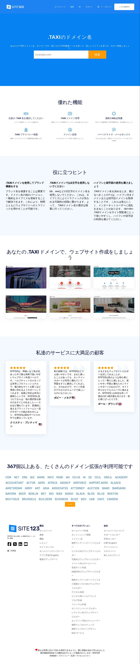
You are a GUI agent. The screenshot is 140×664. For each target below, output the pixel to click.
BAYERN (10, 493)
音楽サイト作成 (79, 567)
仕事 (110, 543)
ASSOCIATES (60, 488)
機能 (42, 539)
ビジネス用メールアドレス (84, 596)
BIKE (59, 493)
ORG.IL (108, 477)
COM (8, 477)
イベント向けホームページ (84, 563)
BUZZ (74, 499)
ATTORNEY (78, 488)
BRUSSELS (29, 499)
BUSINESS (61, 499)
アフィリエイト (111, 547)
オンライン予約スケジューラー (86, 621)
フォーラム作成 (79, 604)
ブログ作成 (77, 600)
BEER (22, 493)
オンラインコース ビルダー (84, 608)
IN (84, 477)
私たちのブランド (112, 555)
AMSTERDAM (13, 488)
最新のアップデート (49, 559)
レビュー (44, 543)
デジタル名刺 (78, 592)
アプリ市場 (49, 555)
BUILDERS (45, 499)
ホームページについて (114, 530)
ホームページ (60, 7)
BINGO (69, 493)
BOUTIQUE (12, 499)
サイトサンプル (47, 547)
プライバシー (64, 656)
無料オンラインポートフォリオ (86, 580)
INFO (50, 477)
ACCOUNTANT (14, 482)
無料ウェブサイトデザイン (84, 629)
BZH (83, 499)
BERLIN (33, 493)
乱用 (73, 656)
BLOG (91, 493)
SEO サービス (78, 633)
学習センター (110, 539)
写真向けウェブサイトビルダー (86, 559)
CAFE (100, 499)
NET (16, 477)
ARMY (28, 488)
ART (37, 488)
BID (51, 493)
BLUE (101, 493)
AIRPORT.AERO (98, 482)
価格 (72, 7)
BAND (106, 488)
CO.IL (98, 477)
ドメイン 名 (77, 539)
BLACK (80, 493)
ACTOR (30, 482)
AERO (41, 482)
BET (43, 493)
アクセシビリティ (83, 656)
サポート (89, 7)
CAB (92, 499)
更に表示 (70, 504)
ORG (24, 477)
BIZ (32, 477)
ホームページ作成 (80, 530)
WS (68, 477)
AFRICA (52, 482)
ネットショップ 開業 (81, 535)
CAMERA (112, 499)
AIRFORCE (79, 482)
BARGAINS (119, 488)
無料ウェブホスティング (83, 625)
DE (90, 477)
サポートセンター (112, 535)
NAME (41, 477)
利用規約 (53, 656)
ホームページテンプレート (52, 551)
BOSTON (112, 493)
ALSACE (116, 482)
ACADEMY (121, 477)
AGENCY (65, 482)
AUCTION (93, 488)
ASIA (46, 488)
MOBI (59, 477)
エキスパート (110, 551)
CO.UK (76, 477)
